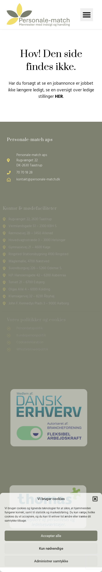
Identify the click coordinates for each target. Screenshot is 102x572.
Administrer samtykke (51, 561)
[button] (95, 499)
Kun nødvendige (51, 548)
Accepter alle (51, 536)
